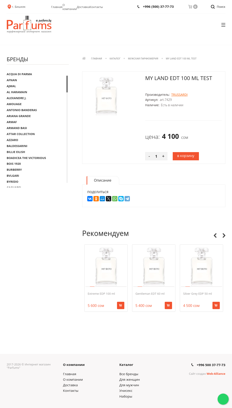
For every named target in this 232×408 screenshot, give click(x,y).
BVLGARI (13, 176)
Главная (57, 7)
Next (224, 235)
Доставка (83, 7)
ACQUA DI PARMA (19, 74)
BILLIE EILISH (16, 152)
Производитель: (157, 94)
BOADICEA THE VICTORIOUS (26, 158)
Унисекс (126, 390)
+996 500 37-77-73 (211, 365)
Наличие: (152, 105)
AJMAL (11, 86)
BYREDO (12, 182)
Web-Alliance (216, 374)
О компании (70, 7)
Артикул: (151, 100)
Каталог (115, 58)
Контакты (96, 7)
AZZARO (12, 140)
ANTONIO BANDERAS (22, 110)
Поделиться (97, 192)
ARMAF (12, 122)
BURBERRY (14, 170)
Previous (215, 235)
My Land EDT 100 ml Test (181, 58)
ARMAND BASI (17, 128)
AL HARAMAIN (17, 92)
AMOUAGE (14, 104)
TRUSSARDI (179, 94)
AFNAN (12, 80)
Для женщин (129, 379)
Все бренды (128, 374)
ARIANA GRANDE (19, 116)
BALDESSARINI (17, 146)
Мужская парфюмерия (143, 58)
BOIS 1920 (14, 164)
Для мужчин (129, 385)
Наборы (125, 396)
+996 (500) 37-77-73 (158, 6)
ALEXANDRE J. (16, 98)
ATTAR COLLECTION (21, 134)
